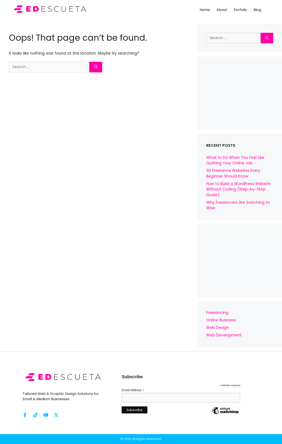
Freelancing (217, 312)
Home (205, 9)
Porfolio (240, 9)
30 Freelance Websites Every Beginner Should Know (233, 173)
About (222, 9)
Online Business (221, 320)
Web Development (224, 335)
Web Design (217, 327)
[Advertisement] (239, 92)
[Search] (95, 67)
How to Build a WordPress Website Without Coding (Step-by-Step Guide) (238, 189)
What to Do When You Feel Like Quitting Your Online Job (235, 160)
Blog (257, 9)
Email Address (133, 390)
